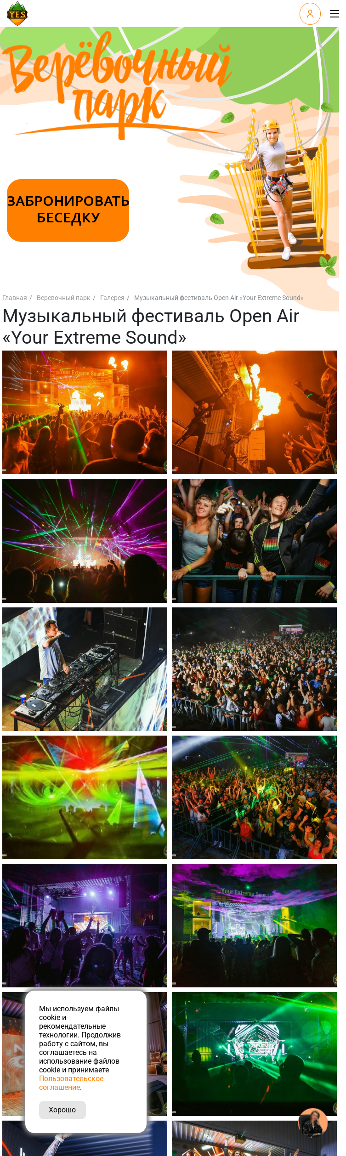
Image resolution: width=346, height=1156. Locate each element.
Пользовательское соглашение (71, 1083)
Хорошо (62, 1109)
